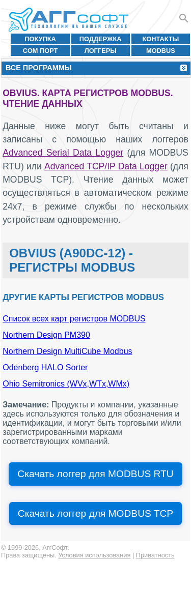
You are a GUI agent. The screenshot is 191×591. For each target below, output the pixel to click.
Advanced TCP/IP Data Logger (106, 166)
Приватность (155, 555)
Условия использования (94, 555)
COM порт (40, 50)
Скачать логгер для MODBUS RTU (95, 473)
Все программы (39, 68)
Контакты (161, 39)
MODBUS (160, 50)
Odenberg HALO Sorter (45, 367)
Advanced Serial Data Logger (63, 152)
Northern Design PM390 (46, 335)
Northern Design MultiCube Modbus (67, 351)
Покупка (40, 39)
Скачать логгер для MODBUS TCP (95, 513)
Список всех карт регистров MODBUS (74, 318)
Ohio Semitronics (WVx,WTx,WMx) (66, 383)
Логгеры (101, 50)
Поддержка (100, 39)
